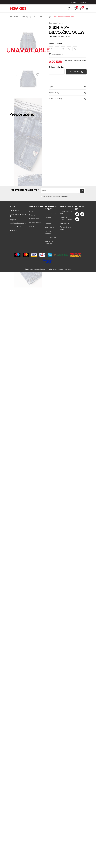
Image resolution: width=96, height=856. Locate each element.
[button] (81, 8)
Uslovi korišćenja (50, 214)
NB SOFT (55, 269)
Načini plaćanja (50, 237)
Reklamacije (49, 227)
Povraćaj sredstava (48, 232)
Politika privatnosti (35, 223)
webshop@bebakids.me (17, 223)
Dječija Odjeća (28, 17)
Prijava (73, 2)
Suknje (36, 17)
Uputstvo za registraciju (49, 242)
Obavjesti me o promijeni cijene (75, 61)
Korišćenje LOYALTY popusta (66, 218)
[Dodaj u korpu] (76, 71)
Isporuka (48, 224)
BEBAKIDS (12, 17)
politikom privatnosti (60, 196)
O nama (32, 215)
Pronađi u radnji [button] (67, 98)
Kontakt (31, 226)
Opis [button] (67, 86)
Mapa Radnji (64, 223)
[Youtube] (77, 219)
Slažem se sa (55, 196)
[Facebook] (77, 214)
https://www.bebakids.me (37, 269)
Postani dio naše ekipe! (65, 228)
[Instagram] (82, 214)
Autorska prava (34, 219)
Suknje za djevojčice (46, 17)
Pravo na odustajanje (49, 219)
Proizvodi (20, 17)
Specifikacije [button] (67, 92)
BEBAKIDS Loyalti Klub (66, 212)
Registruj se (82, 2)
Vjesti (31, 211)
